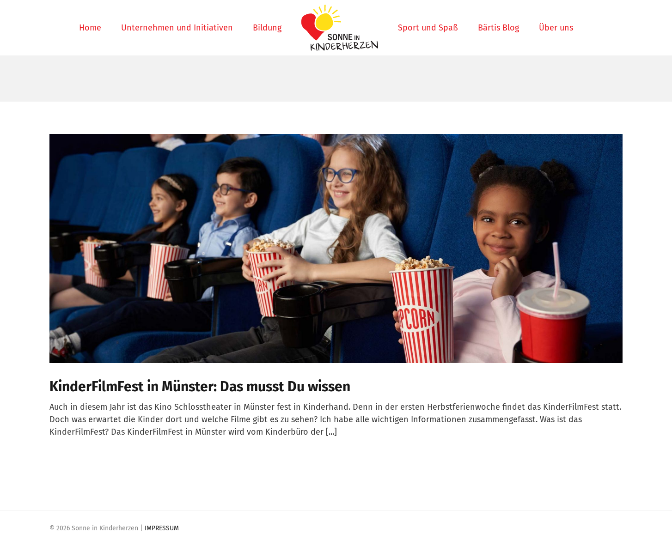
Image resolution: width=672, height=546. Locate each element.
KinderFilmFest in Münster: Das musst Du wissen (199, 386)
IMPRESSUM (162, 528)
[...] (331, 432)
